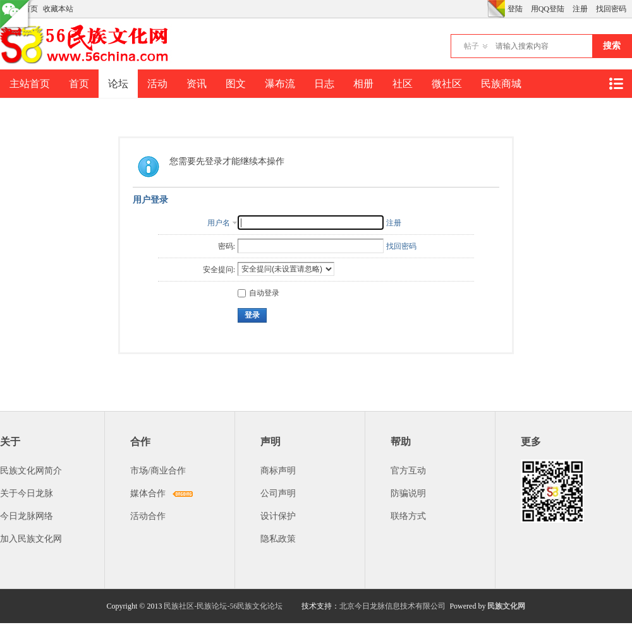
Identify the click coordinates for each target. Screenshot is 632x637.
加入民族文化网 (31, 539)
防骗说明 (408, 493)
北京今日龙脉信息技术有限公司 (392, 606)
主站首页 (29, 83)
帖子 (471, 46)
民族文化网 (506, 606)
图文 (236, 83)
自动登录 (258, 293)
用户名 (218, 222)
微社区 (447, 83)
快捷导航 (615, 83)
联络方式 (408, 516)
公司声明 (278, 493)
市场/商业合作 (158, 470)
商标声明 (278, 470)
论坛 (118, 83)
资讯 (196, 83)
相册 (363, 83)
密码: (226, 246)
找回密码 (611, 8)
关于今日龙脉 (26, 493)
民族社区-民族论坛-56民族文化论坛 (223, 606)
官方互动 (408, 470)
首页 (79, 83)
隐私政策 (278, 539)
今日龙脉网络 (26, 516)
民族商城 (501, 83)
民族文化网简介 (31, 470)
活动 (157, 83)
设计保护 (278, 516)
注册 (580, 8)
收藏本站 (58, 8)
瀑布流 (280, 83)
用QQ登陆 (547, 8)
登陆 (515, 8)
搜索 (612, 46)
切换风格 (496, 9)
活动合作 (148, 516)
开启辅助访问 (484, 9)
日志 (324, 83)
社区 (402, 83)
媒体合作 (148, 493)
